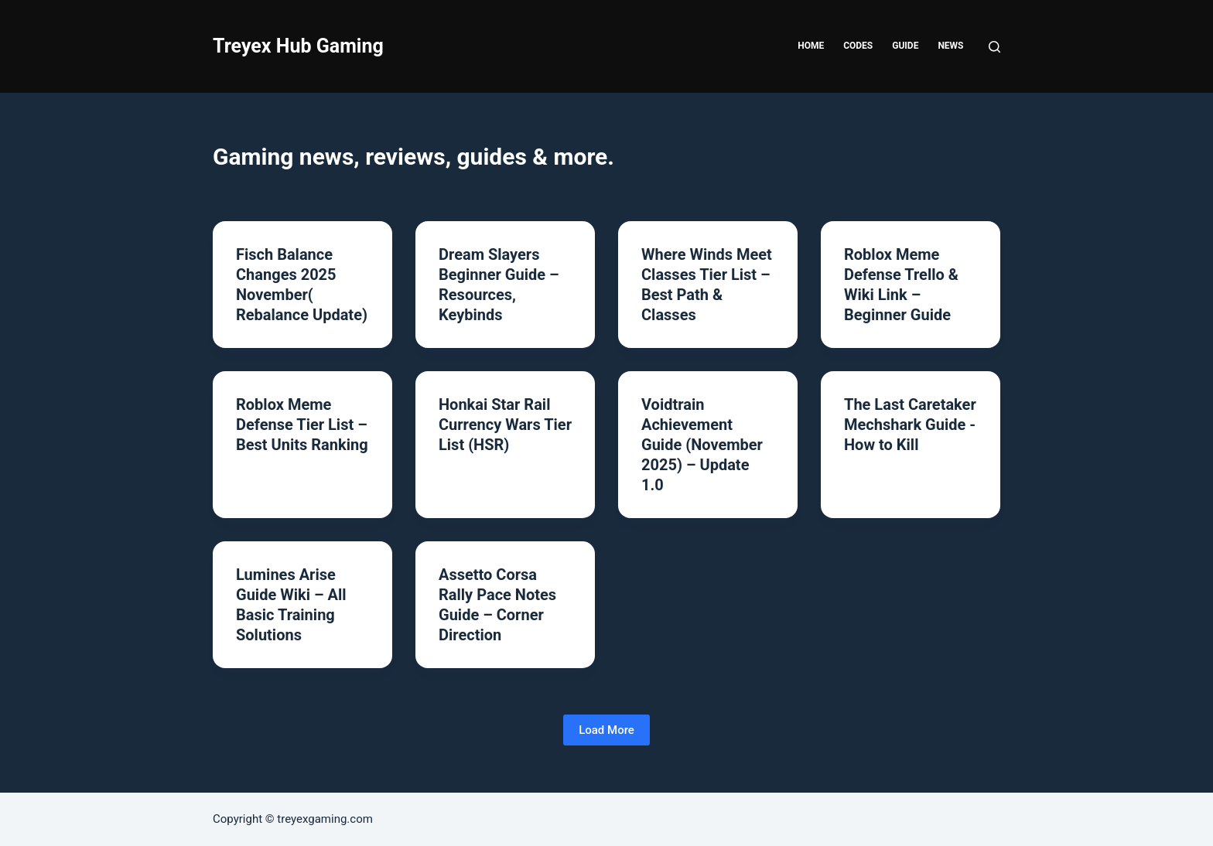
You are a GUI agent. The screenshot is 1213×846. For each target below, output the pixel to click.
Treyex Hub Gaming (298, 46)
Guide (905, 45)
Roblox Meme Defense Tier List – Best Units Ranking (302, 424)
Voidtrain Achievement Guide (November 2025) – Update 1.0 (702, 444)
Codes (858, 45)
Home (811, 45)
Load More (606, 730)
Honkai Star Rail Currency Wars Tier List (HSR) (505, 424)
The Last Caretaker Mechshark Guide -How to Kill (910, 424)
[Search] (994, 47)
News (950, 45)
